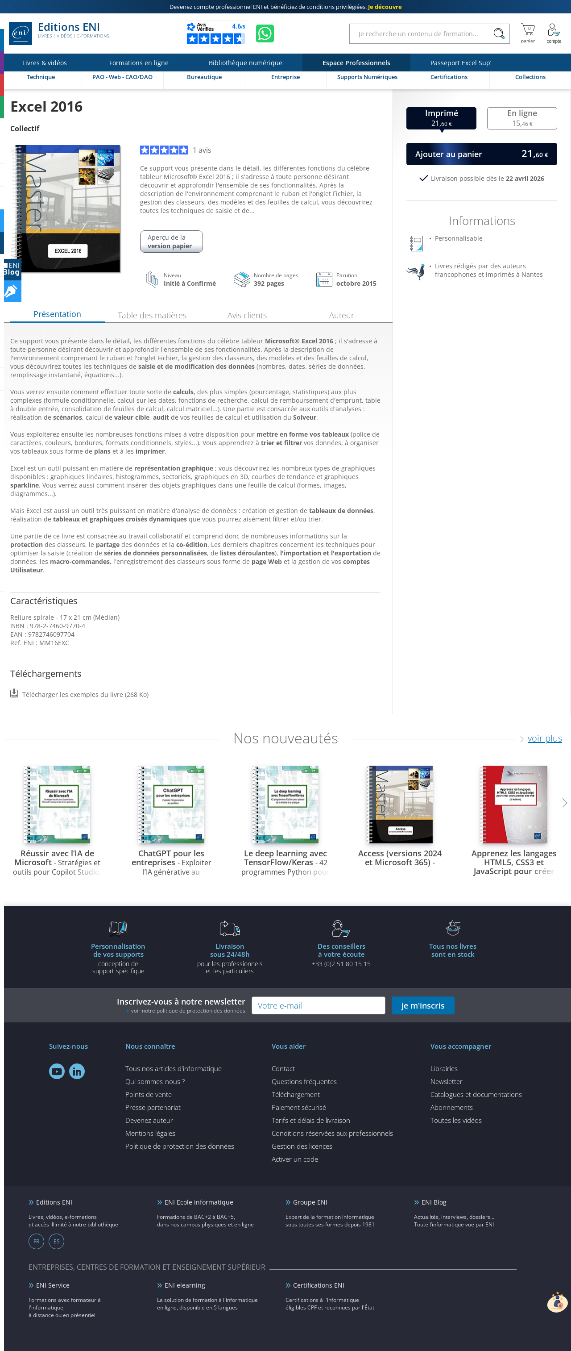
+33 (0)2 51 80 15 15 (341, 954)
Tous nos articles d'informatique (173, 1068)
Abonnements (451, 1107)
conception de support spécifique (118, 958)
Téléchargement (296, 1094)
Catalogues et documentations (476, 1094)
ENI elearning (185, 1285)
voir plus (545, 738)
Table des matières (152, 315)
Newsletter (446, 1081)
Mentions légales (150, 1133)
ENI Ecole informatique (199, 1202)
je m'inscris (423, 1005)
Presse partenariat (153, 1107)
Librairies (444, 1068)
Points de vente (148, 1094)
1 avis (175, 150)
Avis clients (247, 315)
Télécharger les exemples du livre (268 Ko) (85, 694)
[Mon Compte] (554, 33)
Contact (283, 1068)
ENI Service (53, 1285)
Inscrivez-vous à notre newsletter (181, 1005)
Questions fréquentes (304, 1081)
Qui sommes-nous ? (155, 1081)
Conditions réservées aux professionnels (332, 1133)
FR (36, 1241)
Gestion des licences (302, 1146)
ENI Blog (434, 1202)
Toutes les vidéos (456, 1120)
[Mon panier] (528, 33)
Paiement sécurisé (299, 1107)
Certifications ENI (318, 1285)
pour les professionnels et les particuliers (230, 958)
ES (57, 1241)
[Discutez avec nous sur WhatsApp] (265, 33)
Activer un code (295, 1159)
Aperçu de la (171, 241)
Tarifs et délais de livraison (311, 1120)
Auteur (341, 315)
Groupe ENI (310, 1202)
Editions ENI (59, 33)
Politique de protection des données (179, 1146)
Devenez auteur (149, 1120)
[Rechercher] (499, 34)
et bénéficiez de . (286, 7)
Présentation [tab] (57, 314)
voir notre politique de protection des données (188, 1010)
